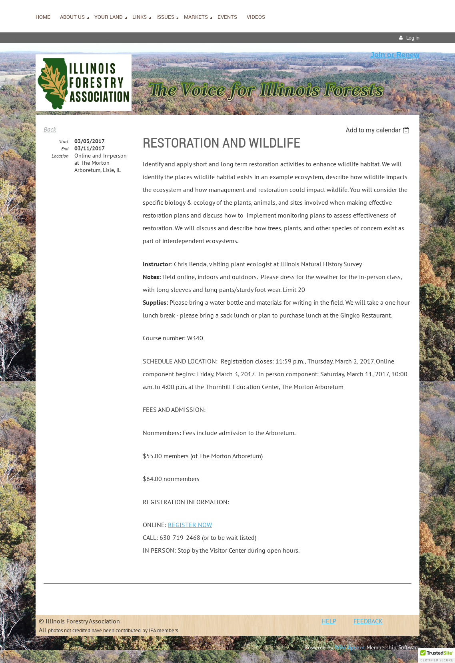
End (64, 149)
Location (60, 156)
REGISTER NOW (190, 525)
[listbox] (378, 130)
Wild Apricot (350, 647)
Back (50, 129)
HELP (328, 621)
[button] (436, 655)
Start (63, 141)
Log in (412, 37)
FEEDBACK (368, 621)
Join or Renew (394, 55)
